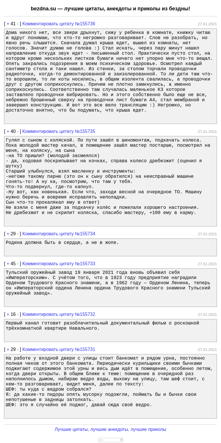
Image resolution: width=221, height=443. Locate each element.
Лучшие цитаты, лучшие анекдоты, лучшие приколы (110, 429)
